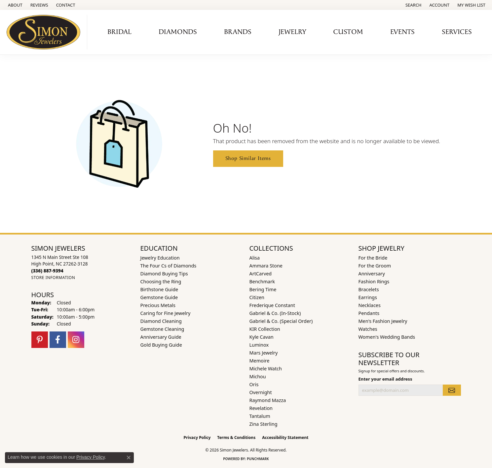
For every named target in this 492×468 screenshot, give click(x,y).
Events (402, 32)
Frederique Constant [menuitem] (272, 305)
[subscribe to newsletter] (452, 390)
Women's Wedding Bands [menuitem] (387, 337)
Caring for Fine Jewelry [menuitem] (165, 313)
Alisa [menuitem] (254, 258)
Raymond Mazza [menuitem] (267, 400)
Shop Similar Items (248, 158)
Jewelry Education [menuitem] (160, 258)
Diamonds (178, 32)
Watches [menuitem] (368, 329)
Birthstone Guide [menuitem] (159, 289)
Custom (348, 32)
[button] (413, 5)
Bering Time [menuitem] (263, 289)
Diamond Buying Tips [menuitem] (164, 273)
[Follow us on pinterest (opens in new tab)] (39, 339)
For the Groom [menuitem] (375, 266)
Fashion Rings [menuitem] (374, 281)
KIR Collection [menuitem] (264, 329)
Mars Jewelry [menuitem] (263, 353)
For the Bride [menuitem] (373, 258)
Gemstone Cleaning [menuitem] (162, 329)
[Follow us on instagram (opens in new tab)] (76, 339)
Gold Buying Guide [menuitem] (161, 345)
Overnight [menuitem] (260, 392)
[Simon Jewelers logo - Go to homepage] (45, 32)
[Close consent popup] (129, 457)
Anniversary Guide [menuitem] (160, 337)
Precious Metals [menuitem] (157, 305)
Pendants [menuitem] (369, 313)
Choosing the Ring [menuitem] (160, 281)
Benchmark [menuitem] (262, 281)
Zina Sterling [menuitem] (263, 424)
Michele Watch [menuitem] (265, 368)
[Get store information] (53, 277)
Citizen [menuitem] (257, 297)
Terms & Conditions (236, 437)
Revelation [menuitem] (261, 408)
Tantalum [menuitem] (259, 416)
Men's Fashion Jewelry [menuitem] (383, 321)
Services (457, 32)
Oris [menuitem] (254, 384)
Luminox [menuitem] (259, 345)
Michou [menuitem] (257, 376)
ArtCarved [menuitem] (260, 273)
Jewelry (292, 32)
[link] (14, 5)
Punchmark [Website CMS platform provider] (258, 458)
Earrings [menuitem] (368, 297)
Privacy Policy (197, 437)
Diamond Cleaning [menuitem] (161, 321)
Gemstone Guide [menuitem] (159, 297)
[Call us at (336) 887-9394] (47, 270)
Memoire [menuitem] (259, 361)
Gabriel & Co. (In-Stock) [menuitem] (275, 313)
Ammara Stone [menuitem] (266, 266)
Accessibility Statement (285, 437)
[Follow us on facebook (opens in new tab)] (58, 339)
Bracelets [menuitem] (369, 289)
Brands (237, 32)
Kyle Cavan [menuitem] (261, 337)
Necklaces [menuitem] (370, 305)
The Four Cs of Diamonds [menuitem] (168, 266)
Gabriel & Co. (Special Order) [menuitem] (281, 321)
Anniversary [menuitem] (372, 273)
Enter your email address (385, 379)
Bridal (119, 32)
